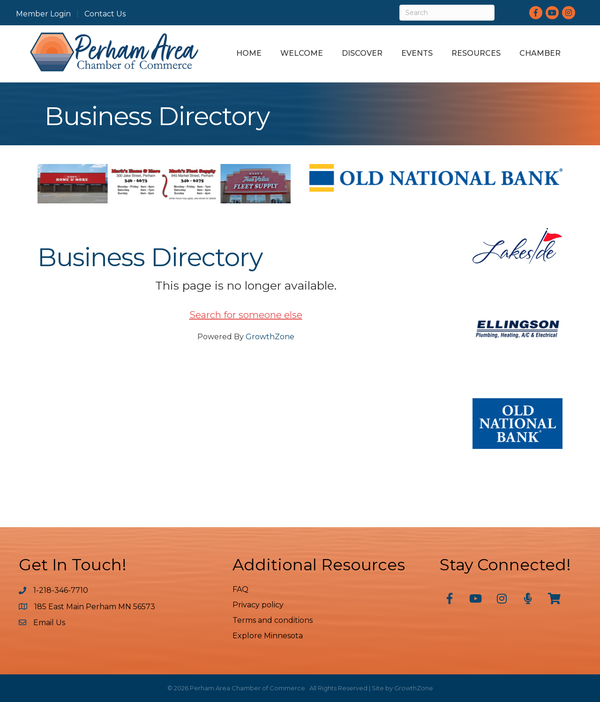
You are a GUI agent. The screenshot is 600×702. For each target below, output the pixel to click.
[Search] (447, 13)
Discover (362, 53)
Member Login (43, 14)
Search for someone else (245, 315)
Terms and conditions (272, 620)
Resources (476, 53)
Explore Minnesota (267, 635)
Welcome (301, 53)
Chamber (540, 53)
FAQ (240, 589)
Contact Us (105, 14)
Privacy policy (258, 604)
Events (417, 53)
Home (249, 53)
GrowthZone (270, 336)
